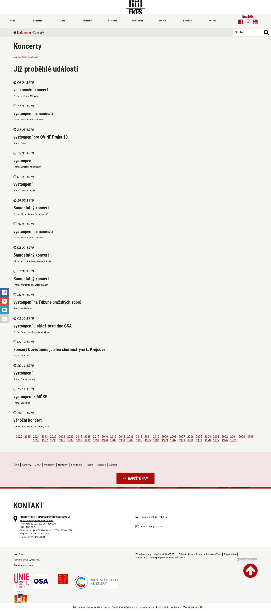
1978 (207, 440)
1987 (130, 440)
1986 (139, 440)
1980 (190, 440)
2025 (27, 436)
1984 (156, 440)
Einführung (24, 32)
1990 (105, 440)
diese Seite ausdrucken (26, 57)
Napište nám (135, 478)
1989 (113, 440)
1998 (36, 440)
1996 (53, 440)
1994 (70, 440)
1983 (165, 440)
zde (197, 607)
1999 (250, 436)
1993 (79, 440)
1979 (199, 440)
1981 (182, 440)
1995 (62, 440)
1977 (216, 440)
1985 (147, 440)
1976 (225, 440)
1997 (44, 440)
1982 (173, 440)
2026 (19, 436)
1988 (122, 440)
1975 (233, 440)
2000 (242, 436)
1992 (87, 440)
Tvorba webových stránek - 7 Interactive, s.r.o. (247, 559)
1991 (96, 440)
